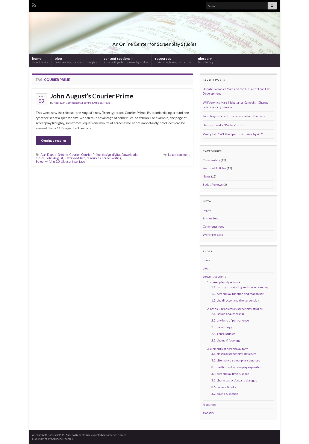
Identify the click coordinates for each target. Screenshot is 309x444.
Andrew (58, 102)
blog (76, 60)
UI (62, 161)
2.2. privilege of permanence (230, 320)
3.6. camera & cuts (223, 387)
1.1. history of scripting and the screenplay (239, 287)
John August (54, 158)
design (106, 154)
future (40, 158)
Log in (207, 210)
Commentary (73, 102)
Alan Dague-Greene (54, 154)
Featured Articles (92, 102)
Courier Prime (91, 154)
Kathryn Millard (75, 158)
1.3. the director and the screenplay (235, 300)
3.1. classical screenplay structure (233, 353)
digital (116, 154)
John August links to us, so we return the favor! (235, 116)
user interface (75, 161)
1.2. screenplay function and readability (237, 293)
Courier (74, 154)
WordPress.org (213, 234)
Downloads (129, 154)
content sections (126, 60)
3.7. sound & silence (224, 393)
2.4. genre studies (223, 333)
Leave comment (179, 154)
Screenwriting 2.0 (48, 161)
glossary (206, 60)
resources (173, 60)
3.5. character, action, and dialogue (234, 380)
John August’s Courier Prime (91, 96)
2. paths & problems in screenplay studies (235, 309)
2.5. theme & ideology (225, 340)
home (40, 60)
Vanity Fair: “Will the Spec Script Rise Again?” (233, 134)
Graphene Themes (62, 438)
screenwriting (111, 158)
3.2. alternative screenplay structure (235, 360)
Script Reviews (213, 184)
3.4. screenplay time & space (230, 373)
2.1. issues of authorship (227, 313)
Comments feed (213, 226)
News (106, 102)
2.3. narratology (221, 327)
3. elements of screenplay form (227, 349)
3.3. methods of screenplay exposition (236, 367)
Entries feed (211, 218)
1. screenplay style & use (223, 282)
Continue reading (53, 140)
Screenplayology (154, 37)
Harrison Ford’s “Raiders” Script (224, 125)
